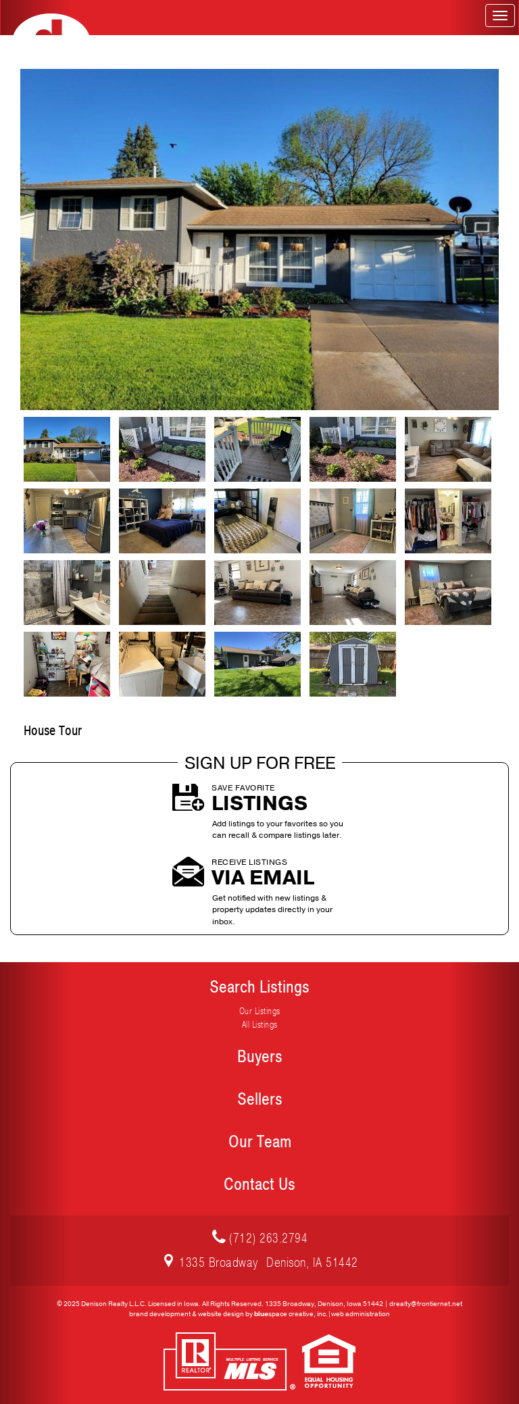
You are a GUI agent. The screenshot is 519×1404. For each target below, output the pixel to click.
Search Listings (259, 987)
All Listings (260, 1024)
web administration (360, 1314)
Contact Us (259, 1184)
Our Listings (259, 1011)
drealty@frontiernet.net (425, 1304)
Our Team (259, 1141)
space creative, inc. (291, 1314)
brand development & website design (186, 1314)
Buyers (259, 1056)
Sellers (259, 1099)
